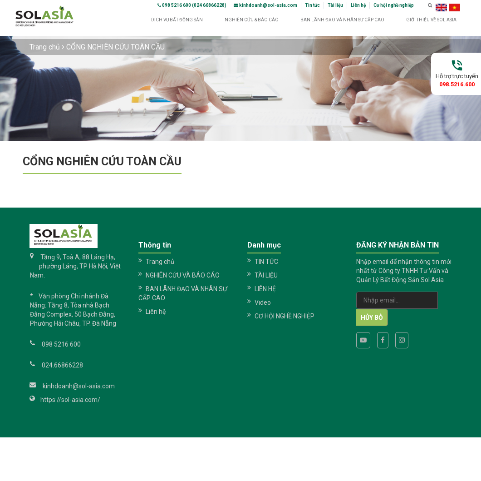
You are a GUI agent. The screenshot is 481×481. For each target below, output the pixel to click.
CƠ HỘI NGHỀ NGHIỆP (284, 316)
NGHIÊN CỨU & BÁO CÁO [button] (252, 23)
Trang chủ (44, 47)
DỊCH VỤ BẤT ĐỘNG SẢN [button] (177, 23)
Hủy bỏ (372, 317)
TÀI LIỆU (266, 275)
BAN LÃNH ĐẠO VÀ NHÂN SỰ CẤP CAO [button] (342, 23)
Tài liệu (335, 5)
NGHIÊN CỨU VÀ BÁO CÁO (183, 275)
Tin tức (312, 5)
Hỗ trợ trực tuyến (457, 76)
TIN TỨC (266, 261)
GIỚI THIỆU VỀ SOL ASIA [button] (431, 23)
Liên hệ (358, 5)
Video (263, 302)
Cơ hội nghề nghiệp (393, 5)
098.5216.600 (457, 84)
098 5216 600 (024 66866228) (191, 5)
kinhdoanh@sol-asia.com (265, 5)
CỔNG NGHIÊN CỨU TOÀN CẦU (115, 47)
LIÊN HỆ (265, 289)
